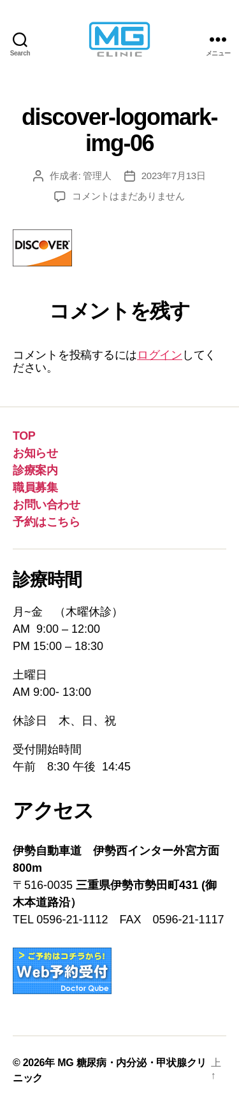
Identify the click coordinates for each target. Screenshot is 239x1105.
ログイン (159, 355)
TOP (24, 436)
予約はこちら (46, 522)
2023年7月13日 (173, 175)
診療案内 (35, 470)
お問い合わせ (46, 504)
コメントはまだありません (128, 196)
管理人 (97, 175)
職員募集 (35, 487)
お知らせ (35, 453)
